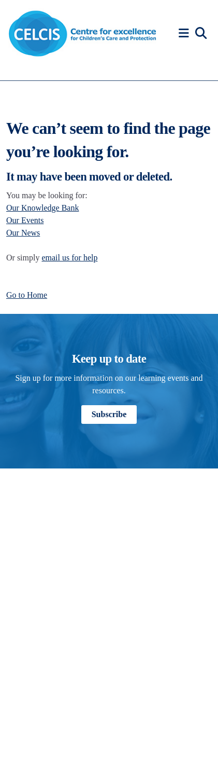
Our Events (24, 220)
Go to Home (26, 295)
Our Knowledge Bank (42, 207)
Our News (23, 232)
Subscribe (109, 414)
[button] (185, 33)
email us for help (69, 257)
